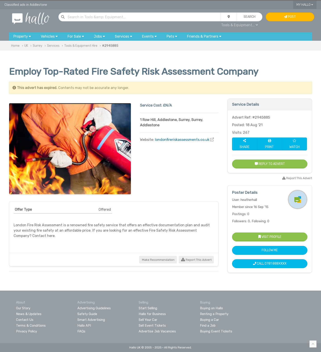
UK (26, 46)
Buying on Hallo (211, 308)
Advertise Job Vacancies (157, 331)
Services (53, 46)
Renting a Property (214, 314)
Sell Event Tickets (152, 326)
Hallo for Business (152, 314)
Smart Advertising (91, 320)
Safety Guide (87, 314)
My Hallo (304, 5)
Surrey (37, 46)
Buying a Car (209, 320)
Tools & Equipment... (239, 25)
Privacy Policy (26, 331)
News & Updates (28, 314)
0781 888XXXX (275, 263)
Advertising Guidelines (94, 308)
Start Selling (148, 308)
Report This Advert (196, 259)
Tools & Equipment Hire (80, 46)
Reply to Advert (270, 164)
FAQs (81, 331)
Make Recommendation (158, 259)
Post (290, 17)
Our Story (23, 308)
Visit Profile (269, 237)
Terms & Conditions (31, 326)
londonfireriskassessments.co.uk (182, 140)
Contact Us (24, 320)
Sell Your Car (148, 320)
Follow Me (270, 250)
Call (269, 263)
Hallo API (84, 326)
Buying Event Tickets (216, 331)
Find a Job (208, 326)
